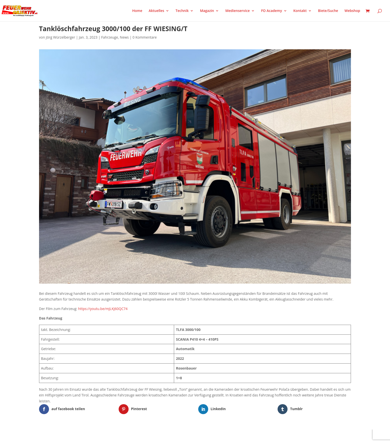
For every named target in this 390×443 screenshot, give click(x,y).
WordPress (97, 436)
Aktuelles (156, 11)
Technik (182, 11)
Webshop (352, 11)
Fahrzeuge (109, 37)
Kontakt (300, 11)
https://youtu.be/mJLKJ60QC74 (103, 308)
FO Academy (271, 11)
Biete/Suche (328, 11)
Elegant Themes (64, 436)
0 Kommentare (145, 37)
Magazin (207, 11)
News (124, 37)
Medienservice (237, 11)
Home (137, 11)
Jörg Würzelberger (60, 37)
